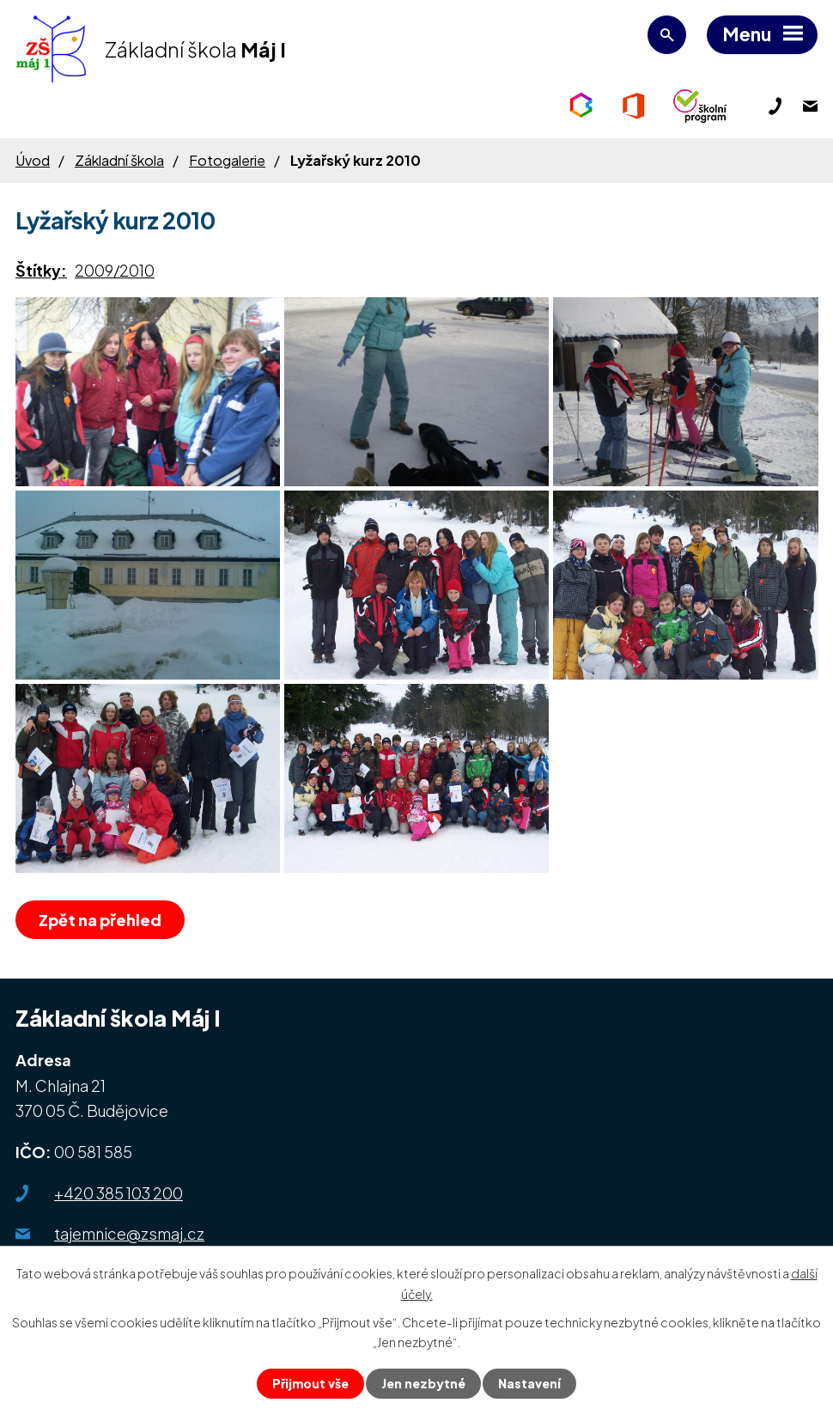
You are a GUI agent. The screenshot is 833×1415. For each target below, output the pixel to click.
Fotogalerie (227, 160)
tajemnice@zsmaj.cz (129, 1233)
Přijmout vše (310, 1383)
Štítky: (41, 270)
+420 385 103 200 (118, 1193)
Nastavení (529, 1383)
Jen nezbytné (423, 1383)
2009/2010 (115, 270)
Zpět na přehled (100, 920)
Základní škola (119, 160)
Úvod (32, 160)
